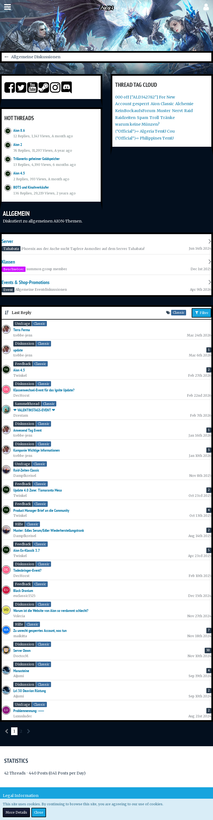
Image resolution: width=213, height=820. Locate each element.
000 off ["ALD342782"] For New (145, 97)
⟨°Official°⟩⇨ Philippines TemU (144, 138)
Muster (164, 110)
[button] (7, 6)
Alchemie (184, 103)
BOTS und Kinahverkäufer (31, 187)
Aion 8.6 (19, 130)
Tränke (167, 117)
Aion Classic (162, 103)
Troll (154, 117)
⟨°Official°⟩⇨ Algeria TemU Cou (145, 131)
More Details (16, 812)
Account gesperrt (132, 103)
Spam (142, 117)
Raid (188, 110)
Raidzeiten (125, 117)
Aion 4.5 (19, 173)
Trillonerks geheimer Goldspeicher (36, 158)
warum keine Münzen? (137, 124)
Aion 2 (17, 144)
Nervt (177, 110)
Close (38, 812)
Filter (201, 312)
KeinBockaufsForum (135, 110)
